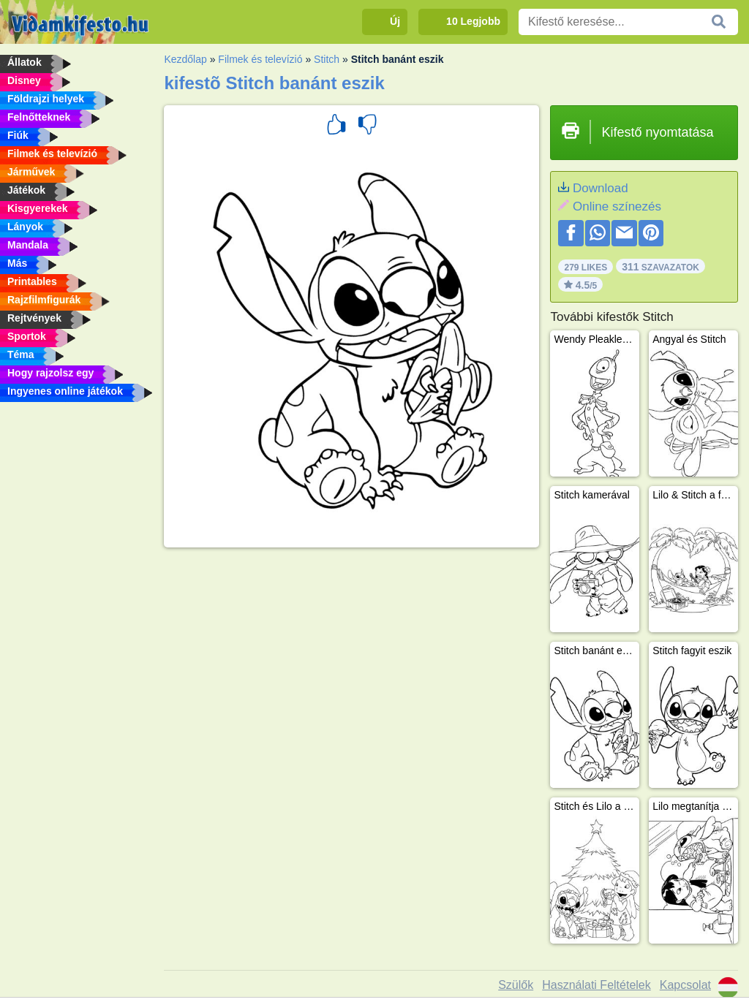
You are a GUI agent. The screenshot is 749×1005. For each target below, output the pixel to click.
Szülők (515, 985)
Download (600, 188)
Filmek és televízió (260, 59)
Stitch (326, 59)
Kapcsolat (685, 985)
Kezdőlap (185, 59)
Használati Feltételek (596, 985)
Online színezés (617, 206)
